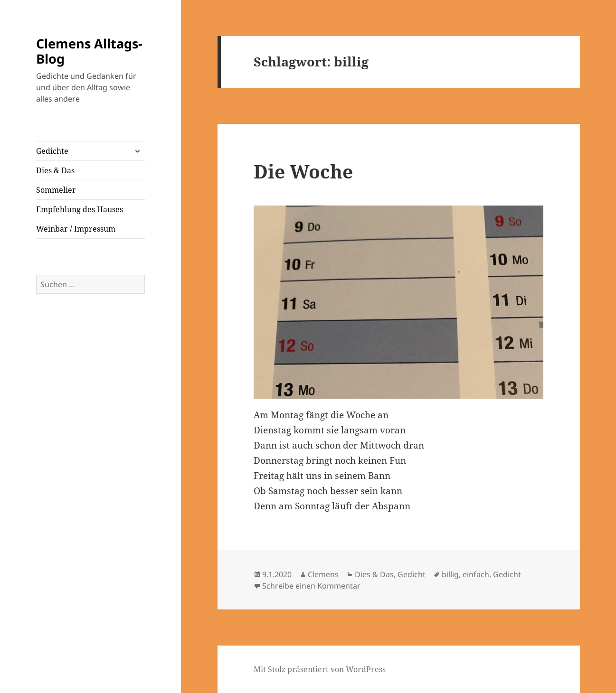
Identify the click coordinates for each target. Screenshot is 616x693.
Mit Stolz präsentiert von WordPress (320, 669)
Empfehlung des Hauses (79, 209)
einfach (476, 574)
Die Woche (303, 171)
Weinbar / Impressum (75, 229)
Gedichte (52, 151)
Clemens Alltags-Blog (89, 51)
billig (450, 574)
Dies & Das (55, 170)
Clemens (323, 574)
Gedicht (412, 574)
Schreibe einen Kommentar (311, 586)
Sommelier (56, 190)
